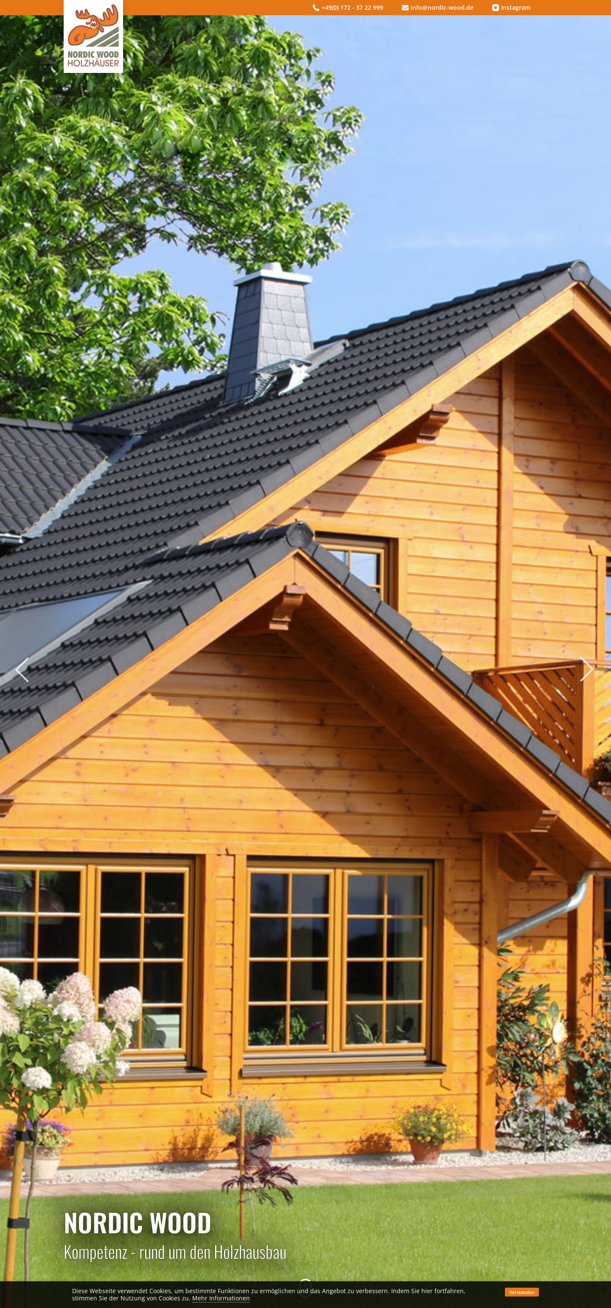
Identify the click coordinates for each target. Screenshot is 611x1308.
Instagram (511, 7)
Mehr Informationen (221, 1298)
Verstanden (522, 1292)
